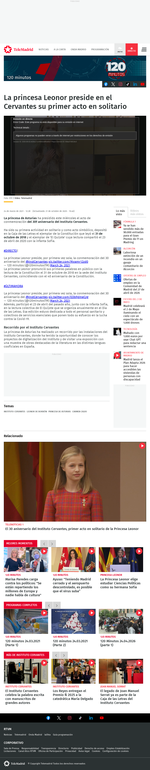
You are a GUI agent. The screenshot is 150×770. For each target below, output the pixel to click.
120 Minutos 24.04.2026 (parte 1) (121, 621)
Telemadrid (20, 735)
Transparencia (48, 748)
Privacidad (70, 751)
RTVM (7, 729)
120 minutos (13, 575)
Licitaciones (10, 751)
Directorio (63, 748)
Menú (144, 49)
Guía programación (63, 735)
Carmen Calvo (79, 412)
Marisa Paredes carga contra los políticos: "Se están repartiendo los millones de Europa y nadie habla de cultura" (26, 559)
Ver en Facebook (48, 718)
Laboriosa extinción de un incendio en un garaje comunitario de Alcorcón (117, 251)
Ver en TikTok (80, 718)
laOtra (47, 735)
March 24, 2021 (60, 265)
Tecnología (130, 329)
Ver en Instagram (70, 718)
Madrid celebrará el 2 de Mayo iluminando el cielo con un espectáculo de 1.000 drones (117, 302)
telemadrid (14, 763)
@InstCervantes (37, 261)
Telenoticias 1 (14, 524)
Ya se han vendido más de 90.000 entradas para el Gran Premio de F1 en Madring (117, 224)
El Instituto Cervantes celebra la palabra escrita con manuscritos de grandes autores (26, 671)
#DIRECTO (10, 250)
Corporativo (13, 742)
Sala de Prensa (11, 748)
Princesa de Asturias (59, 412)
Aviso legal (84, 751)
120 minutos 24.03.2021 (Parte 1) (26, 621)
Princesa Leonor (111, 575)
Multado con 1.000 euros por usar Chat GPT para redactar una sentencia (117, 331)
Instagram (120, 84)
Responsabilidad (30, 748)
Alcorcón (129, 248)
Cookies (96, 751)
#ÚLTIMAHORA (13, 286)
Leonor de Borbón (37, 412)
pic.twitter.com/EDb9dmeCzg (68, 297)
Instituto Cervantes (14, 412)
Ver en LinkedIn (91, 718)
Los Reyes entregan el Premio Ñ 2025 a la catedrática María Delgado (73, 671)
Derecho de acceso (94, 748)
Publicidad (76, 748)
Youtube (142, 84)
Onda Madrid (78, 49)
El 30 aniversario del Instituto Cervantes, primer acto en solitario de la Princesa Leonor (75, 482)
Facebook (106, 84)
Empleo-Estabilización (118, 748)
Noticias (44, 49)
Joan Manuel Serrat (113, 686)
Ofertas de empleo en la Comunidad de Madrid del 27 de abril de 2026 (117, 278)
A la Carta (60, 49)
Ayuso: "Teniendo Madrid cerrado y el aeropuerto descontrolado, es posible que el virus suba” (73, 559)
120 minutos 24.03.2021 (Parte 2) (73, 621)
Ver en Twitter (59, 718)
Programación (100, 49)
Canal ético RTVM (27, 751)
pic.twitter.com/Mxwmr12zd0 (68, 261)
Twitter (113, 84)
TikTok (128, 84)
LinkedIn (135, 84)
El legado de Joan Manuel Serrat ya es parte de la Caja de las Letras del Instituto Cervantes (121, 671)
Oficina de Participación (50, 751)
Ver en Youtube (102, 718)
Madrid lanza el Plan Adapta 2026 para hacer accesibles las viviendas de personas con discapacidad (117, 355)
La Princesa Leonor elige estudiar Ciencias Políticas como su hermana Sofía (121, 559)
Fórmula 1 (129, 222)
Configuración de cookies (115, 751)
